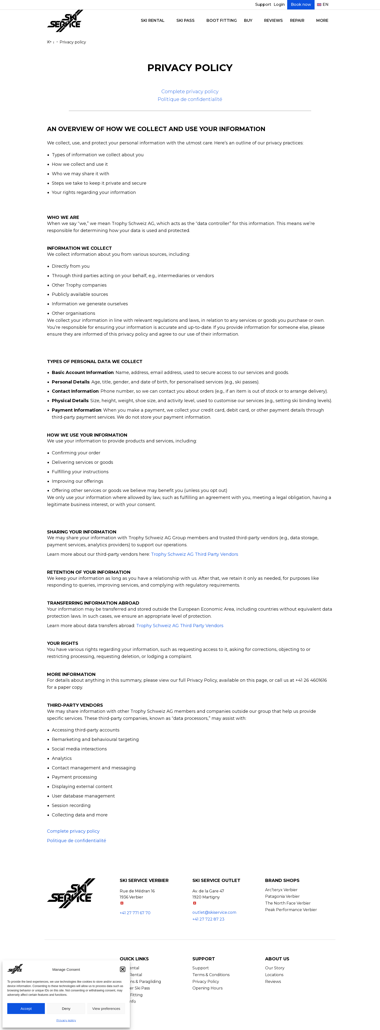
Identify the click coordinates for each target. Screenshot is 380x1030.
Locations (274, 974)
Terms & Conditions (211, 974)
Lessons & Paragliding (140, 981)
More (322, 20)
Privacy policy (66, 1020)
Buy (248, 20)
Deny (66, 1008)
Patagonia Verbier (282, 896)
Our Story (275, 968)
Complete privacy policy (190, 91)
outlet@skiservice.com (214, 912)
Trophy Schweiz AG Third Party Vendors (194, 554)
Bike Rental (131, 974)
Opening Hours (207, 988)
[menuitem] (322, 4)
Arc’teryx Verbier (281, 890)
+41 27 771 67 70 (135, 913)
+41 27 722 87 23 (208, 919)
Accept (26, 1008)
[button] (122, 969)
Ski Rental (153, 20)
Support (263, 4)
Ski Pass (185, 20)
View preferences (106, 1008)
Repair (297, 20)
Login (279, 4)
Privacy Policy (205, 981)
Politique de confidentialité (190, 99)
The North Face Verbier (288, 903)
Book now (301, 4)
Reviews (273, 20)
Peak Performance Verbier (291, 909)
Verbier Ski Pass (135, 988)
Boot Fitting (221, 20)
